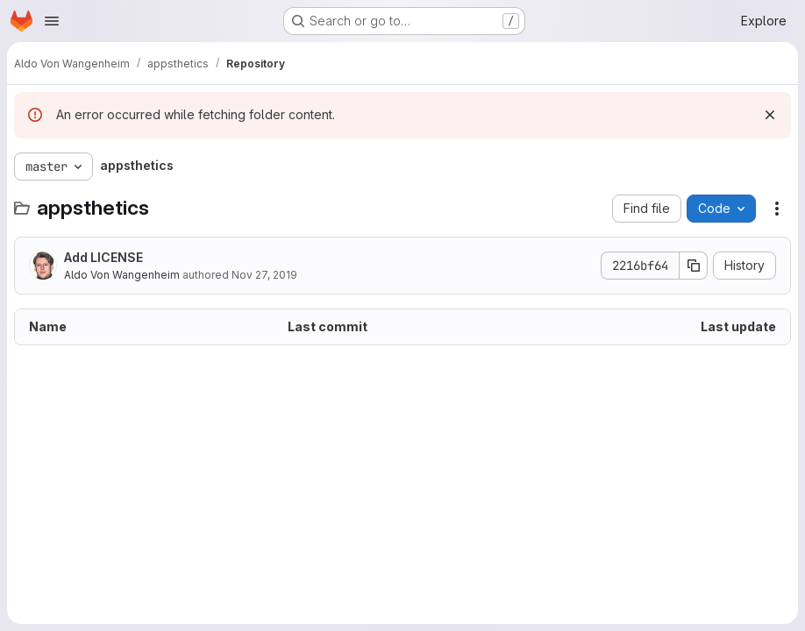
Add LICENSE (103, 257)
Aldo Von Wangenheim (122, 274)
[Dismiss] (769, 114)
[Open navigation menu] (52, 21)
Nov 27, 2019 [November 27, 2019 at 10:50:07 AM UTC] (264, 274)
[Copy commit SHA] (694, 266)
